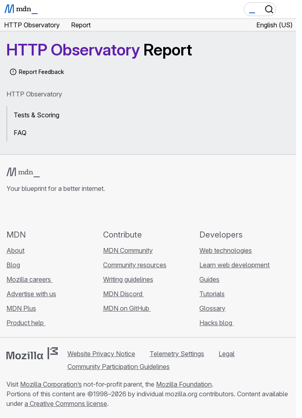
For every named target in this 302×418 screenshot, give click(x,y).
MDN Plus (21, 308)
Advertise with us (31, 294)
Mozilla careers (29, 279)
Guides (209, 279)
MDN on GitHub (127, 308)
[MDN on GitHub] (11, 211)
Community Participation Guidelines (118, 367)
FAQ (20, 133)
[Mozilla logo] (32, 353)
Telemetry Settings (177, 354)
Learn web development (234, 265)
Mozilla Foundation (184, 384)
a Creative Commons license (65, 404)
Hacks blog (216, 323)
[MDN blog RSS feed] (69, 211)
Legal (227, 354)
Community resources (134, 265)
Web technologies (225, 250)
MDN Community (128, 250)
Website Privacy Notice (101, 354)
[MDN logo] (23, 172)
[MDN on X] (40, 211)
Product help (25, 323)
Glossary (212, 308)
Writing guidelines (128, 279)
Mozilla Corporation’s (51, 384)
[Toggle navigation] (287, 9)
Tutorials (212, 294)
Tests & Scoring (36, 115)
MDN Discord (123, 294)
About (15, 250)
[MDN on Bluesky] (25, 211)
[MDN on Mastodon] (54, 211)
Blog (13, 265)
